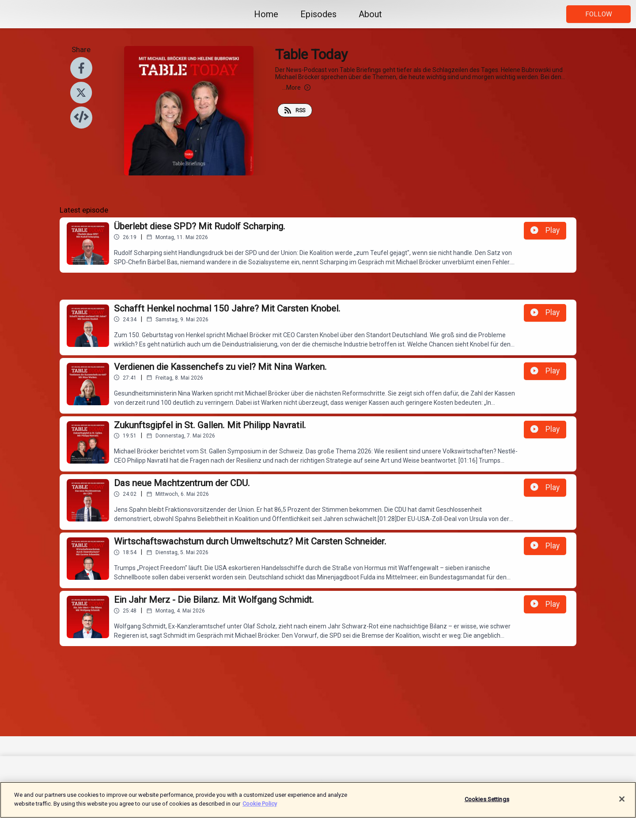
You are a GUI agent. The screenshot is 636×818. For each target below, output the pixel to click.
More (296, 87)
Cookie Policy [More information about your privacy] (259, 807)
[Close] (622, 803)
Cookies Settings (487, 803)
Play (545, 230)
